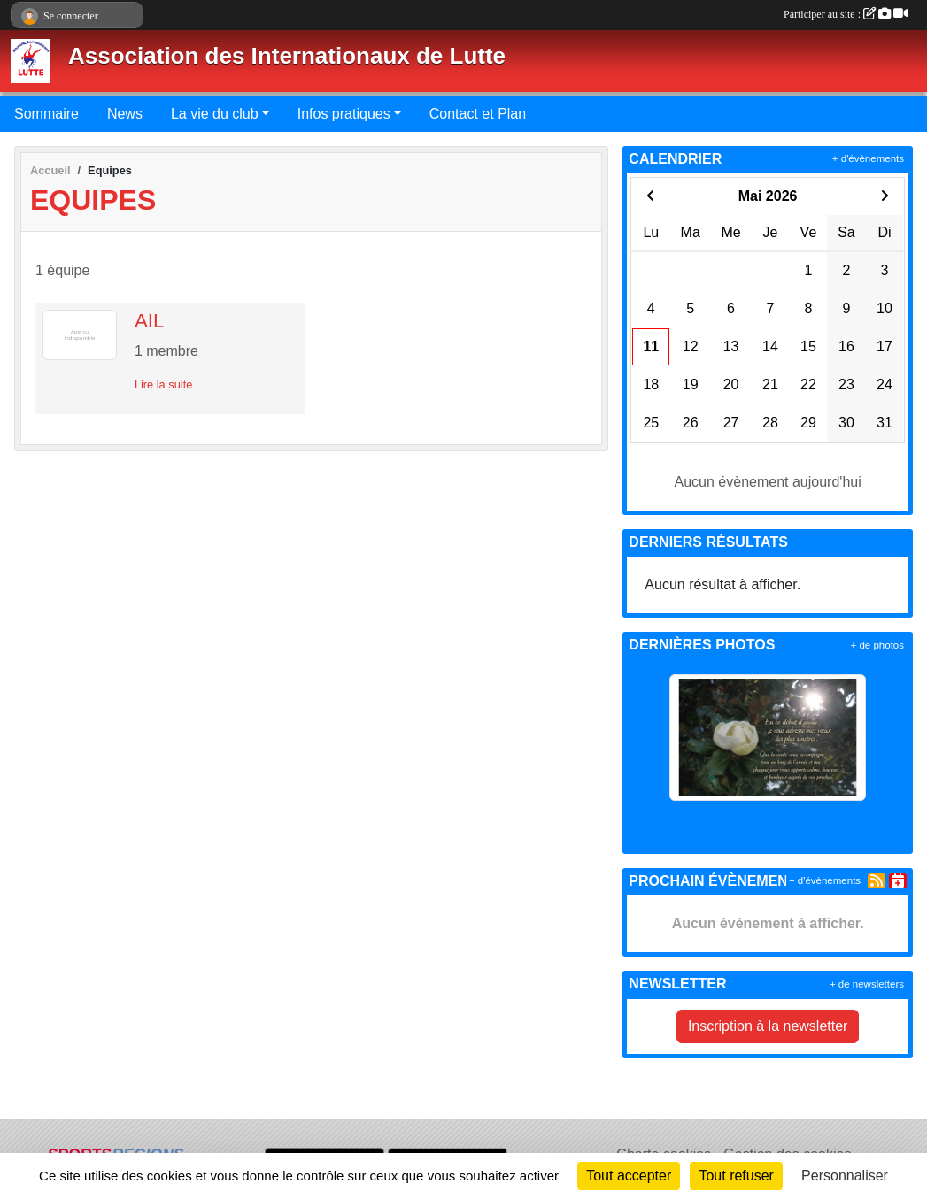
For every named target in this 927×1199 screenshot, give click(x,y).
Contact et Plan (477, 113)
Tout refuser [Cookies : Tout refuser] (736, 1175)
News (125, 113)
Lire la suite (163, 384)
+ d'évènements (868, 158)
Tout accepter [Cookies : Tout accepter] (628, 1175)
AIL (150, 321)
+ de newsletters (867, 984)
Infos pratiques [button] (343, 113)
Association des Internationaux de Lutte (287, 55)
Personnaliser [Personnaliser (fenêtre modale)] (844, 1175)
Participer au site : (846, 14)
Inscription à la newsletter (768, 1026)
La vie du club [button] (215, 113)
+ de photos (877, 645)
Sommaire (46, 113)
